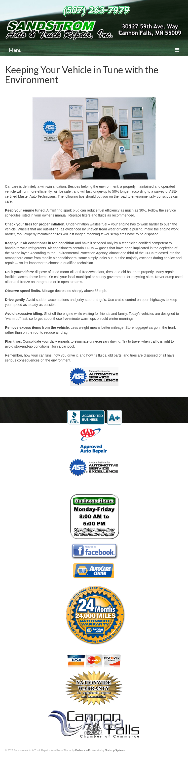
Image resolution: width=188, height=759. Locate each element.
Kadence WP (82, 750)
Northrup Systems (115, 750)
